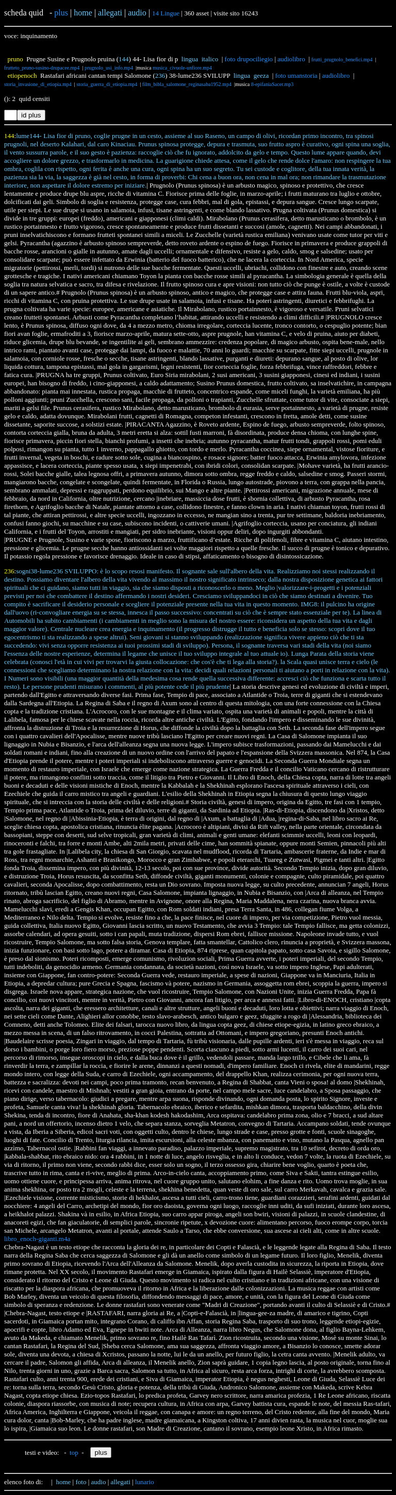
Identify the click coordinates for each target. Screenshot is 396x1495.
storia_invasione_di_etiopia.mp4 (38, 84)
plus (61, 12)
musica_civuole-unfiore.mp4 (182, 68)
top (74, 1452)
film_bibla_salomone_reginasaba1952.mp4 (187, 84)
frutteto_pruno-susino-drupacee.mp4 (41, 68)
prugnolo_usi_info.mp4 (109, 68)
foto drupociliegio (249, 59)
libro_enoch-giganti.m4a (37, 1239)
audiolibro (291, 59)
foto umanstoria (296, 75)
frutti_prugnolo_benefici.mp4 (342, 59)
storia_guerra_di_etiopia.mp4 (106, 84)
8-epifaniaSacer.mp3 (272, 84)
